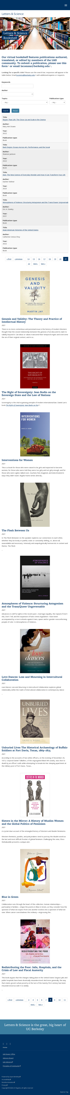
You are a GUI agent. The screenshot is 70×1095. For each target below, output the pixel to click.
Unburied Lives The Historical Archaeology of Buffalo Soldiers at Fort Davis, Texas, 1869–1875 (34, 749)
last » (44, 264)
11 (65, 1000)
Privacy (5, 1085)
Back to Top (64, 1092)
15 (34, 259)
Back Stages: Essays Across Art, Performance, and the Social (26, 147)
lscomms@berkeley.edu (36, 66)
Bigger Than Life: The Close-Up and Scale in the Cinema (24, 119)
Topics (4, 98)
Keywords (6, 82)
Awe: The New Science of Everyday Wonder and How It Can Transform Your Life (34, 175)
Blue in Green (10, 897)
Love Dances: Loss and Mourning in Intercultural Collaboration (32, 678)
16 (40, 259)
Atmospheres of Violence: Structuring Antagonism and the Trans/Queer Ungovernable (36, 202)
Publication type (56, 98)
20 (61, 259)
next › (36, 264)
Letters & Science (13, 14)
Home (5, 1047)
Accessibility (6, 1079)
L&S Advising (8, 1062)
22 (29, 264)
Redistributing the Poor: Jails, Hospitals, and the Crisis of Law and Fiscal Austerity (31, 968)
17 (45, 259)
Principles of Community (12, 1066)
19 (56, 259)
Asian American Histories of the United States (20, 230)
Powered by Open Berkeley (11, 1077)
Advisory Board (8, 1058)
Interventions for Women (17, 460)
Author (5, 90)
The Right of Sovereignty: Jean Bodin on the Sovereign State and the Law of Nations (29, 393)
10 (60, 1000)
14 (29, 259)
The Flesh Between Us (15, 530)
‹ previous (19, 259)
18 (50, 259)
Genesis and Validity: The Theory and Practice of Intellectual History (32, 320)
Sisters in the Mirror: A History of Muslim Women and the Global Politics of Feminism (33, 822)
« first (10, 259)
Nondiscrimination (8, 1082)
